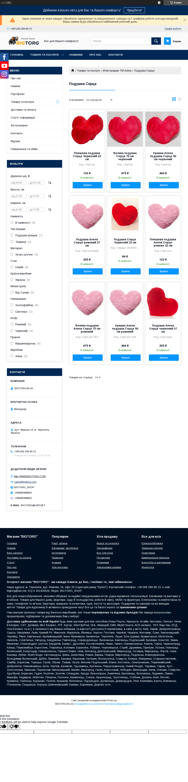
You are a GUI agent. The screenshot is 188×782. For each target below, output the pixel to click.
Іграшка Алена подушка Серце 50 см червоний (163, 156)
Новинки (75, 54)
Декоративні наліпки (109, 567)
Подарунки (103, 557)
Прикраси (57, 557)
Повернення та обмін (24, 149)
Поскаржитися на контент (88, 704)
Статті (10, 562)
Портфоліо (18, 94)
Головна (16, 54)
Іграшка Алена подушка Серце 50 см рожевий (125, 328)
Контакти (115, 54)
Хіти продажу (60, 567)
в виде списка (179, 100)
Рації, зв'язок (60, 543)
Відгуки (15, 141)
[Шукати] (156, 41)
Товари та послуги (44, 54)
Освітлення (148, 552)
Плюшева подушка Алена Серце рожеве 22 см (163, 242)
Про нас (95, 54)
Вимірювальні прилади (155, 557)
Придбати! (134, 10)
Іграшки (56, 562)
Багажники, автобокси (65, 548)
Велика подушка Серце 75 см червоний (125, 156)
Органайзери (104, 548)
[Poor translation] (14, 726)
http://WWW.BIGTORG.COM (30, 476)
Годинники (103, 562)
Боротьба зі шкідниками (156, 562)
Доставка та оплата (23, 109)
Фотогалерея (19, 125)
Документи (13, 576)
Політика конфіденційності (118, 704)
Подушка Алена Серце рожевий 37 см (87, 242)
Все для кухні (105, 552)
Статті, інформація (23, 117)
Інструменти (59, 552)
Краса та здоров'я (108, 543)
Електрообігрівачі (152, 543)
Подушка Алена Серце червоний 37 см (163, 328)
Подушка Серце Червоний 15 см (125, 241)
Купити (88, 185)
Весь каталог (15, 552)
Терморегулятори (152, 548)
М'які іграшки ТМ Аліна (117, 70)
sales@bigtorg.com (25, 481)
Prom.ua (112, 700)
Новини (15, 86)
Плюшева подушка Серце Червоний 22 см (87, 156)
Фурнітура (148, 567)
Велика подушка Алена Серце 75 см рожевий (86, 328)
